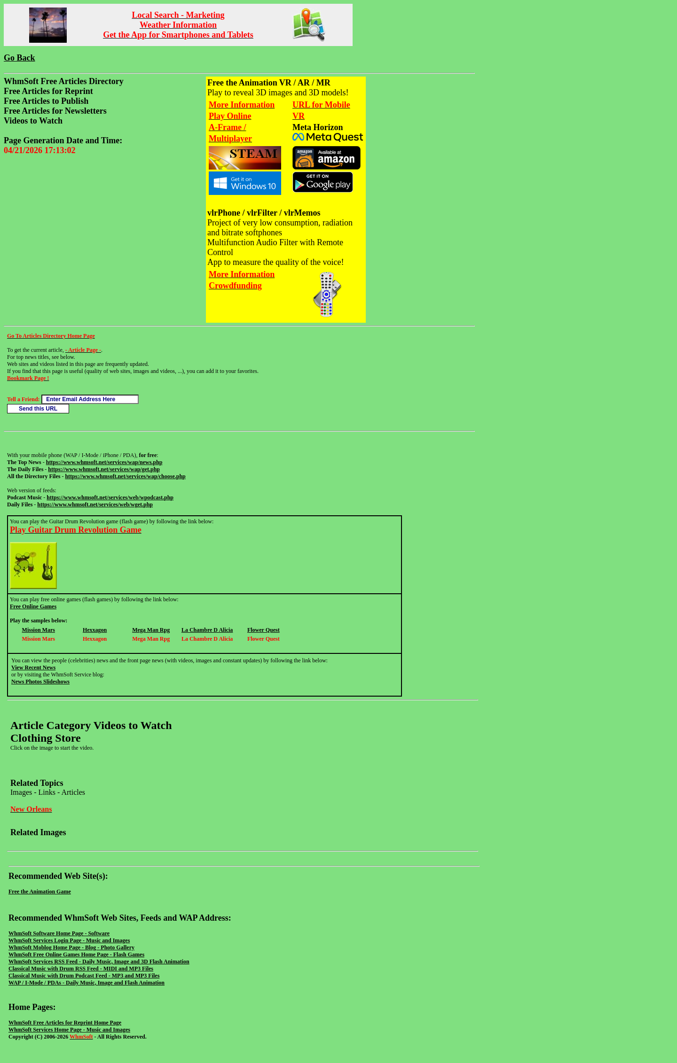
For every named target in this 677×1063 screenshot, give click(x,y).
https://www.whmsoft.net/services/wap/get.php (104, 469)
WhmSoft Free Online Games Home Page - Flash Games (76, 954)
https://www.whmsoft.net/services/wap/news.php (104, 462)
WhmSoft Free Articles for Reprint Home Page (64, 1022)
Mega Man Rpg (151, 630)
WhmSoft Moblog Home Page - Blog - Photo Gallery (71, 947)
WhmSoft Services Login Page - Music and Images (69, 940)
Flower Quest (263, 630)
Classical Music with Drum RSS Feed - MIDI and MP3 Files (80, 968)
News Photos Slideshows (40, 681)
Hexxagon (95, 630)
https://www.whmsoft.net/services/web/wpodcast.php (110, 497)
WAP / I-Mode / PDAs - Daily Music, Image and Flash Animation (86, 982)
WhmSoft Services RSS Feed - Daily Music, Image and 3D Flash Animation (98, 961)
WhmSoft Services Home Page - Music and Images (69, 1029)
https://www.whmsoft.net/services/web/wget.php (95, 504)
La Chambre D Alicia (207, 630)
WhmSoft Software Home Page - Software (59, 933)
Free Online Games (33, 606)
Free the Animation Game (39, 891)
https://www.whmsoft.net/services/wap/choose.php (125, 476)
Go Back (19, 57)
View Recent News (33, 667)
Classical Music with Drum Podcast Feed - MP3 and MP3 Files (83, 975)
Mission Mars (38, 630)
